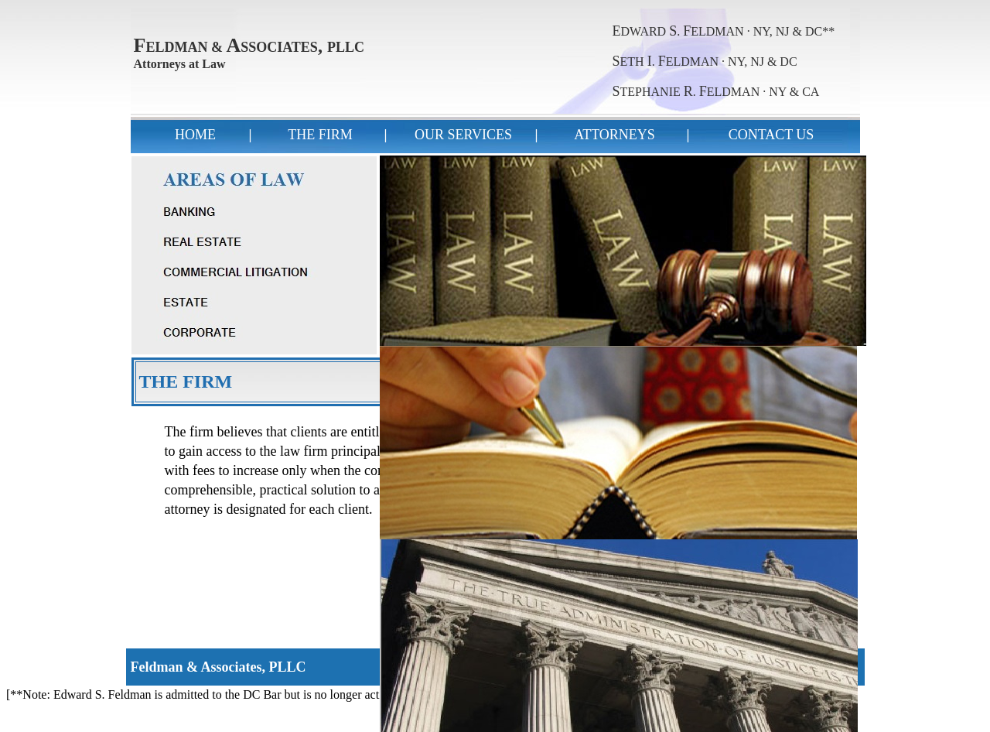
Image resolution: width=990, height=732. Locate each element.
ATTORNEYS (614, 134)
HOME (195, 134)
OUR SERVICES (463, 134)
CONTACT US (771, 134)
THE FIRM (320, 134)
